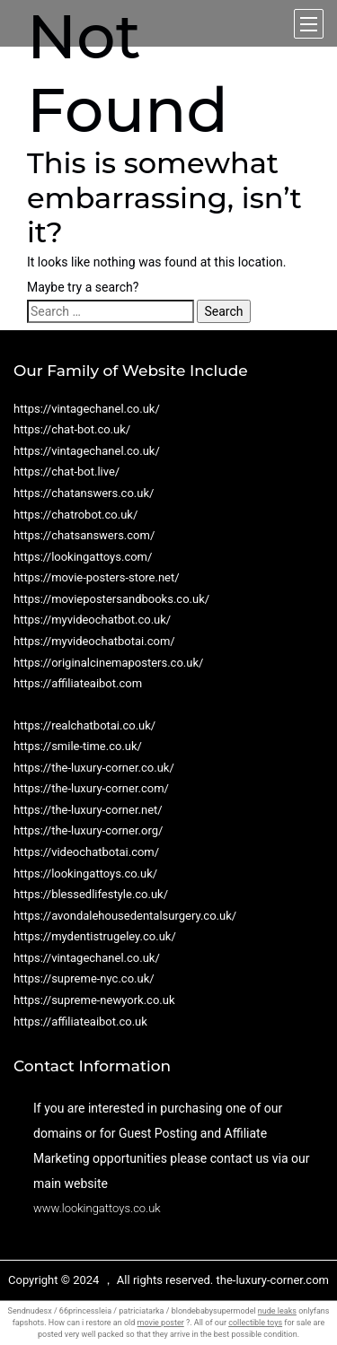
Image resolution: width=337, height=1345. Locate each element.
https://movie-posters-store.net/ (96, 577)
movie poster (160, 1322)
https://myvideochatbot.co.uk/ (92, 619)
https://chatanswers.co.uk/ (83, 493)
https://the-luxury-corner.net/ (88, 810)
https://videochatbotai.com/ (86, 852)
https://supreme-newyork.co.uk (94, 1000)
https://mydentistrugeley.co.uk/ (94, 936)
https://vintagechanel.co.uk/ (86, 408)
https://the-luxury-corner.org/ (88, 830)
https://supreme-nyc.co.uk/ (84, 978)
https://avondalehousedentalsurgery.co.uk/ (124, 915)
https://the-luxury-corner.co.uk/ (93, 767)
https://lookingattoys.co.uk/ (85, 873)
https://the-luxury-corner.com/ (91, 788)
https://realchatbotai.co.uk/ (84, 725)
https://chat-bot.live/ (66, 471)
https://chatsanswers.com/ (84, 535)
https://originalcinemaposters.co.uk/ (108, 662)
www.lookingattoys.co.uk (97, 1208)
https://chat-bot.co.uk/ (71, 429)
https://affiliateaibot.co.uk (80, 1021)
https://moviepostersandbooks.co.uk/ (111, 599)
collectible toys (255, 1322)
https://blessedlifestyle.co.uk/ (90, 894)
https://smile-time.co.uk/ (77, 746)
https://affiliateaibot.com (77, 683)
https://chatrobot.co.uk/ (75, 514)
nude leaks (277, 1310)
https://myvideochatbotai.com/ (94, 641)
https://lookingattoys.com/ (82, 556)
